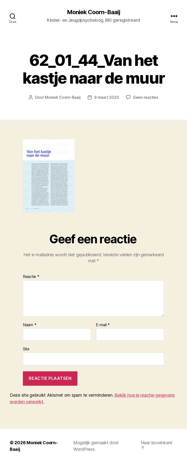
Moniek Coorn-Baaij (93, 12)
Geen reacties (145, 97)
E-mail (103, 325)
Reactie (31, 277)
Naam (29, 325)
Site (26, 348)
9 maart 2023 (106, 97)
